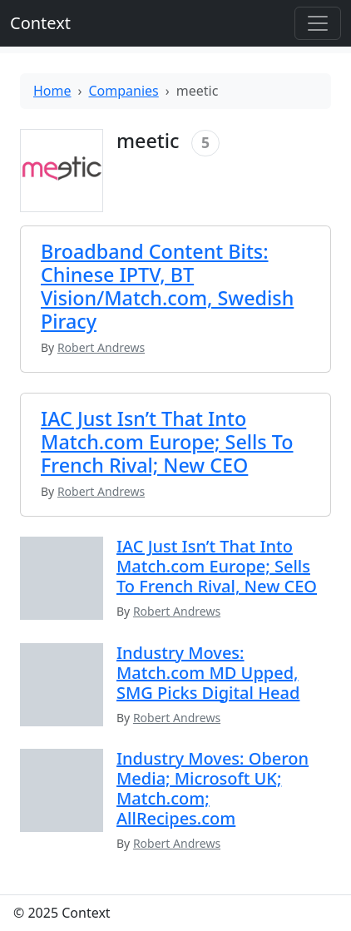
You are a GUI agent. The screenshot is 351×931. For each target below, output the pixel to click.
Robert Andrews (176, 611)
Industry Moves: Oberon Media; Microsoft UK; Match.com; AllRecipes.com (212, 788)
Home (52, 91)
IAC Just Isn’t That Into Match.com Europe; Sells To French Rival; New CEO (167, 441)
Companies (124, 91)
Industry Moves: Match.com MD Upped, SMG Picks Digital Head (207, 672)
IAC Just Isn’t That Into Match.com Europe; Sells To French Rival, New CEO (216, 566)
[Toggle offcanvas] (317, 23)
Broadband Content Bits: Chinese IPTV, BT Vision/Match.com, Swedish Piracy (167, 286)
